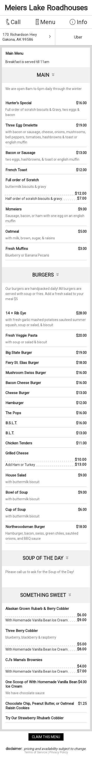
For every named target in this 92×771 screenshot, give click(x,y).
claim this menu (46, 737)
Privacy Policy (58, 752)
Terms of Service (35, 752)
